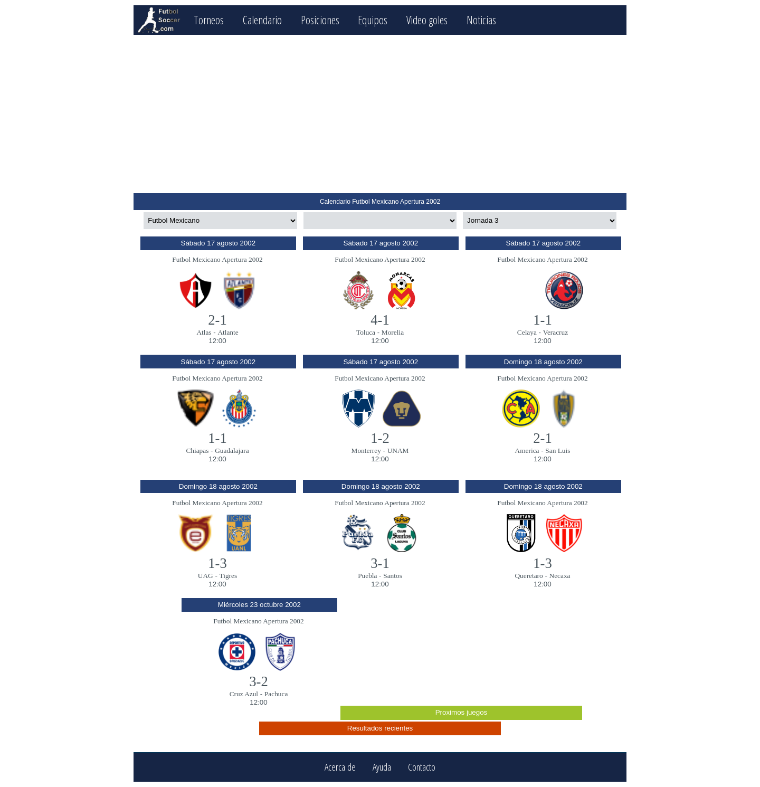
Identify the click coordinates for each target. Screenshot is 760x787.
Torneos (209, 19)
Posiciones (320, 19)
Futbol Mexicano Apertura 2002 (217, 259)
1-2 (380, 438)
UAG (205, 576)
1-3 (217, 563)
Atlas (203, 332)
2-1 (217, 320)
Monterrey (366, 450)
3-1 (380, 563)
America (527, 450)
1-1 (542, 320)
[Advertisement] (380, 114)
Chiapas (197, 450)
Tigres (229, 576)
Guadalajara (232, 450)
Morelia (393, 332)
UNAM (398, 450)
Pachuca (276, 694)
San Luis (557, 450)
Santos (392, 576)
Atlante (227, 332)
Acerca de (340, 767)
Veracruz (555, 332)
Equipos (372, 19)
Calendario (262, 19)
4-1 (380, 320)
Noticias (481, 19)
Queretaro (529, 576)
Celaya (527, 332)
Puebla (367, 576)
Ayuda (382, 767)
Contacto (421, 767)
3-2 (258, 681)
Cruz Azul (244, 694)
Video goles (427, 19)
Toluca (365, 332)
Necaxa (560, 576)
